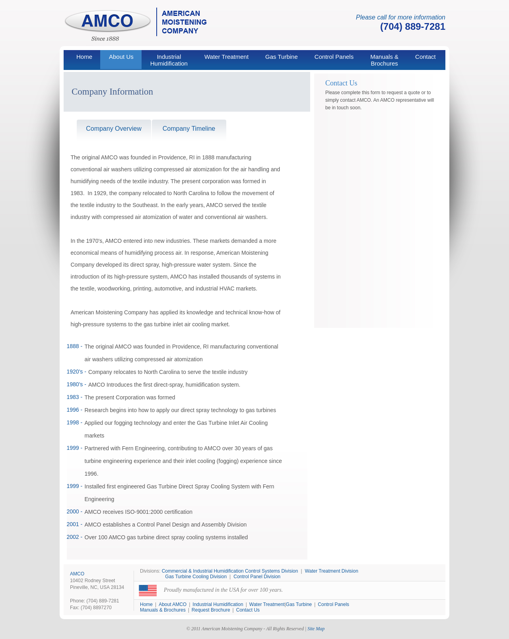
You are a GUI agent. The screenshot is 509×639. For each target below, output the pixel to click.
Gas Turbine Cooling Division (196, 576)
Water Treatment (226, 56)
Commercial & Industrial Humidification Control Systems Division (230, 571)
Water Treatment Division (331, 571)
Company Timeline (189, 128)
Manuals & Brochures (384, 60)
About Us (121, 56)
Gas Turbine (281, 56)
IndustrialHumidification (169, 60)
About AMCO (173, 604)
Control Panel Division (256, 576)
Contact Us (248, 610)
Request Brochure (211, 610)
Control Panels (334, 56)
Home (84, 56)
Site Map (315, 628)
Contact (425, 56)
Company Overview (114, 128)
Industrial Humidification (217, 604)
